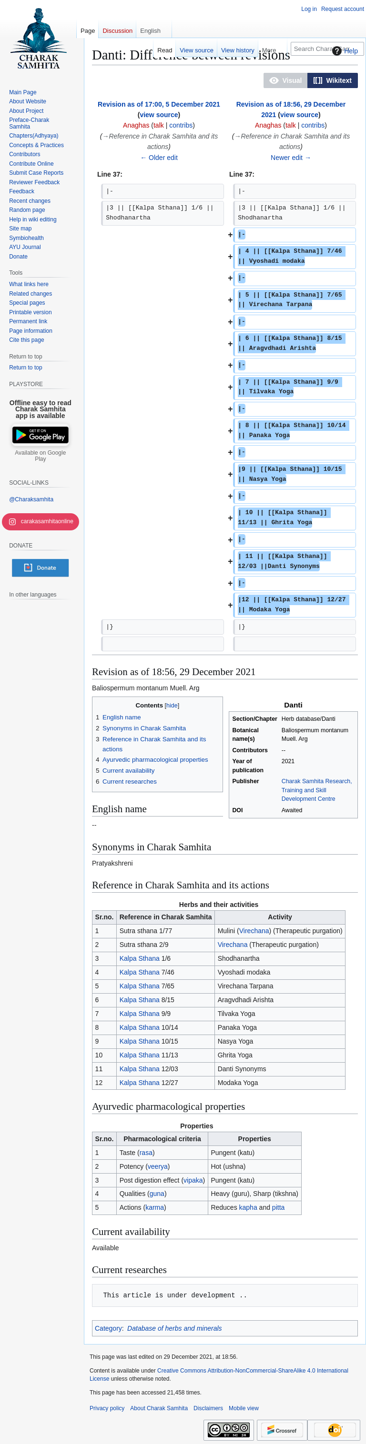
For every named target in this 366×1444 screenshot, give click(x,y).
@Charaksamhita (31, 499)
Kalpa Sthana (140, 958)
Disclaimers (208, 1408)
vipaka (193, 1180)
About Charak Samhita (159, 1408)
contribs (181, 125)
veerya (158, 1166)
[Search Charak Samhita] (327, 49)
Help (344, 51)
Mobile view (244, 1408)
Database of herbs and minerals (174, 1328)
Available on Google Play (40, 456)
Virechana (254, 931)
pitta (278, 1207)
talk (158, 125)
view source (159, 115)
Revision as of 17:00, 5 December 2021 (159, 104)
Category (108, 1328)
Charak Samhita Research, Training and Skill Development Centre (317, 790)
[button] (286, 80)
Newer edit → (291, 157)
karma (154, 1207)
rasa (146, 1152)
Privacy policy (107, 1408)
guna (157, 1193)
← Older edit (159, 157)
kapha (248, 1207)
